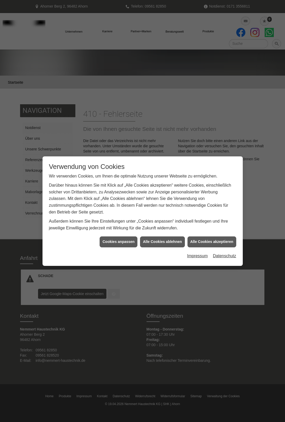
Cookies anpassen (118, 233)
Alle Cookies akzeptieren (211, 233)
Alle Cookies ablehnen (162, 233)
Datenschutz (224, 247)
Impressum (197, 247)
